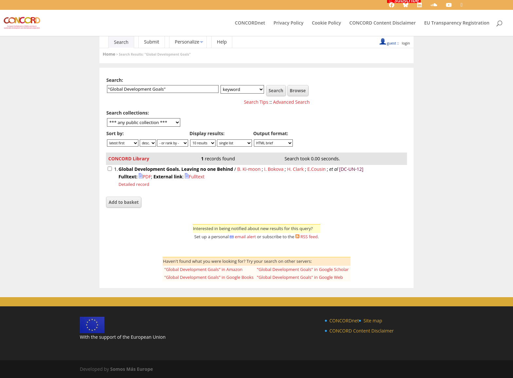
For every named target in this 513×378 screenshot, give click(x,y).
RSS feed (309, 237)
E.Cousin (316, 169)
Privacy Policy (289, 23)
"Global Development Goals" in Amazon (203, 269)
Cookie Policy (326, 23)
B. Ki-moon (248, 169)
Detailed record (133, 184)
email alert (245, 237)
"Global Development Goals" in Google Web (300, 277)
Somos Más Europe (131, 369)
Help (222, 42)
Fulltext (194, 176)
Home (109, 54)
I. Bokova (273, 169)
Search (121, 42)
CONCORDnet (250, 23)
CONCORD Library (128, 158)
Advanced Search (291, 102)
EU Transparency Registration (456, 23)
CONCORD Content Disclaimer (382, 23)
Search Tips (256, 102)
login (406, 43)
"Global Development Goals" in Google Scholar (303, 269)
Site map (372, 320)
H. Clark (295, 169)
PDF (145, 176)
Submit (151, 42)
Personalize (187, 42)
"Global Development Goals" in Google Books (209, 277)
